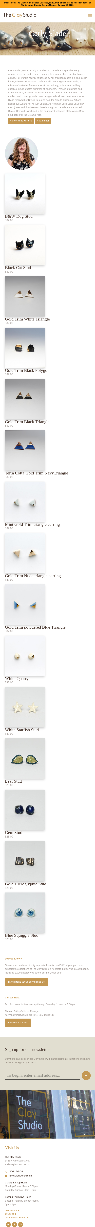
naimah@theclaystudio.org (18, 1015)
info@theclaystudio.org (19, 1175)
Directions (11, 1210)
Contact (9, 1214)
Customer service (18, 1023)
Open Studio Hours (15, 1218)
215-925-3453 (14, 1171)
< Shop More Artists (21, 121)
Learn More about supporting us (26, 982)
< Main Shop (43, 121)
